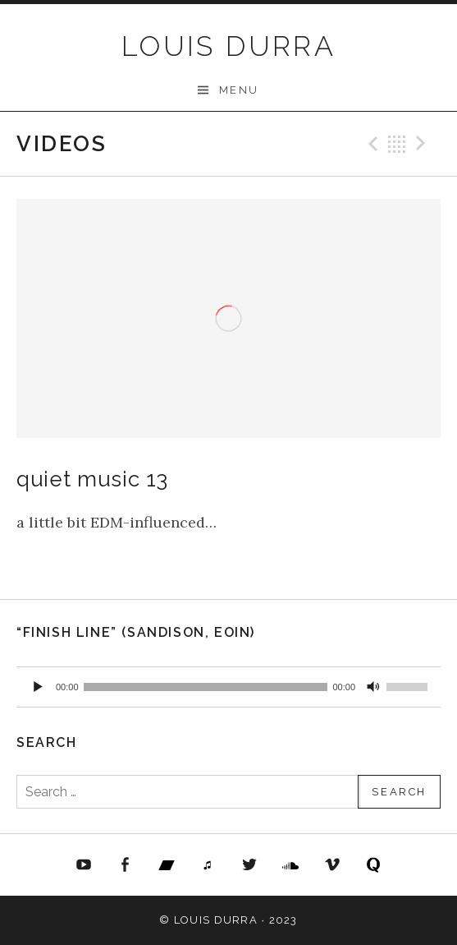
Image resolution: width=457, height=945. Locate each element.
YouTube (83, 865)
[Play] (38, 687)
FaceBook (124, 865)
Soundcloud (291, 865)
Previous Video (371, 143)
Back (397, 143)
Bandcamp (166, 865)
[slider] (206, 687)
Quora (374, 865)
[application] (228, 687)
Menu (239, 90)
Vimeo (332, 865)
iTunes (207, 865)
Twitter (249, 865)
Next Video (423, 143)
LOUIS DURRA (228, 46)
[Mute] (373, 687)
